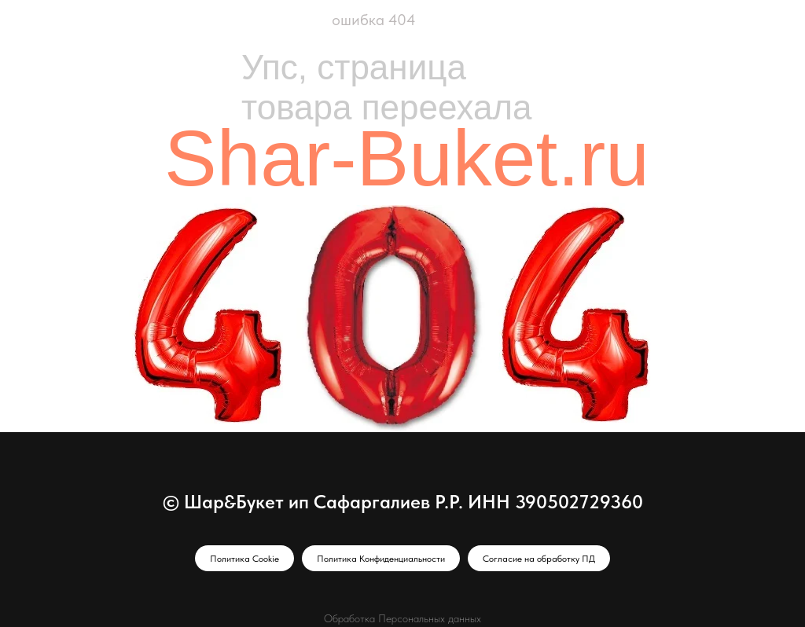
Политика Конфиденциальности (381, 558)
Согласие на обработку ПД (539, 558)
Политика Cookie (244, 558)
